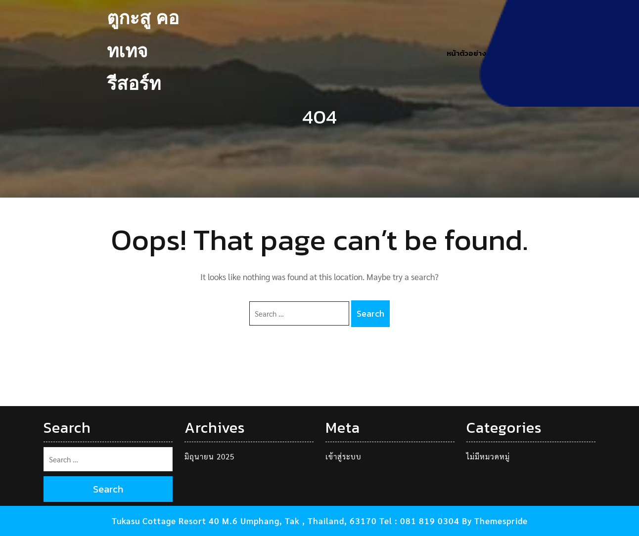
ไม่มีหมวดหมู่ (488, 456)
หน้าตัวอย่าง (466, 53)
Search (370, 313)
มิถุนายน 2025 (209, 456)
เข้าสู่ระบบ (343, 456)
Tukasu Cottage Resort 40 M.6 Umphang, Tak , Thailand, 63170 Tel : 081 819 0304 (285, 520)
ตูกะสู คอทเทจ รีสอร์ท (143, 53)
